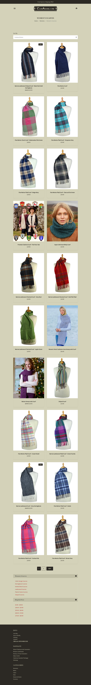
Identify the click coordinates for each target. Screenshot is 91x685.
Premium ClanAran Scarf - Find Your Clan (29, 245)
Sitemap (15, 660)
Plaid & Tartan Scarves (21, 592)
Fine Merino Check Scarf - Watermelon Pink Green (29, 140)
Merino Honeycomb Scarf (29, 401)
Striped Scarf (62, 401)
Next (49, 568)
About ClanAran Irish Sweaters (21, 649)
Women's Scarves (52, 21)
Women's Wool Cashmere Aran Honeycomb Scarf (62, 349)
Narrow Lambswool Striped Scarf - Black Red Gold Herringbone (29, 87)
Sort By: (15, 33)
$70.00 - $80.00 (19, 616)
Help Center (16, 656)
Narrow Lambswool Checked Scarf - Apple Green (28, 349)
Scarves (15, 679)
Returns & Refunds (18, 651)
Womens (42, 21)
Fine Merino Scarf (62, 86)
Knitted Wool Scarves (21, 586)
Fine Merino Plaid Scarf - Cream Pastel (28, 454)
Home (36, 21)
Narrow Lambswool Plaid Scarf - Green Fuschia (62, 454)
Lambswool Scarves (20, 589)
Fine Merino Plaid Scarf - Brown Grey (62, 558)
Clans (14, 672)
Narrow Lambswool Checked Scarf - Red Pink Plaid (62, 297)
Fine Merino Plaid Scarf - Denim (62, 506)
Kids (14, 675)
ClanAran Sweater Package (20, 658)
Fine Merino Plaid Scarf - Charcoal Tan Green (62, 192)
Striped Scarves (19, 595)
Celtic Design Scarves (21, 581)
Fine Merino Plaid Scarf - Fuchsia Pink (28, 558)
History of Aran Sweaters (20, 654)
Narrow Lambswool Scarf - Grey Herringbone (28, 506)
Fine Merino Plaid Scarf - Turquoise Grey (62, 140)
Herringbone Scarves (21, 584)
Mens (14, 670)
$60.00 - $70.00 (19, 613)
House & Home (17, 677)
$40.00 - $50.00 (19, 607)
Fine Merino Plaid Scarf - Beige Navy (29, 192)
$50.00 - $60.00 (19, 610)
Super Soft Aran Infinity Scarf (62, 245)
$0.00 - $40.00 (19, 605)
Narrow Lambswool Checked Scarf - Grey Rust (28, 297)
